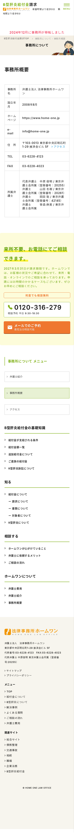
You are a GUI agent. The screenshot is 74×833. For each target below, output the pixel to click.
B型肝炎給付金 (15, 771)
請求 (20, 5)
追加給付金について (20, 454)
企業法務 (11, 766)
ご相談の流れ (16, 562)
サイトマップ (14, 670)
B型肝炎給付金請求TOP (16, 38)
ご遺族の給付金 (18, 461)
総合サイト (13, 739)
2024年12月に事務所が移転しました (37, 32)
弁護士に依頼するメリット (24, 555)
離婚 (9, 760)
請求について (20, 501)
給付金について (18, 494)
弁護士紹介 (16, 376)
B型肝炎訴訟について (21, 468)
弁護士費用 (15, 588)
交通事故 (11, 750)
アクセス (59, 146)
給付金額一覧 (16, 447)
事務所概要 (16, 393)
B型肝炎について (18, 522)
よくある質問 (14, 712)
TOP (9, 691)
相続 (9, 755)
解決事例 (11, 707)
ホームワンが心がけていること (27, 548)
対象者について (21, 515)
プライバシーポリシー (19, 675)
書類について (20, 508)
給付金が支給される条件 (23, 440)
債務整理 (11, 744)
